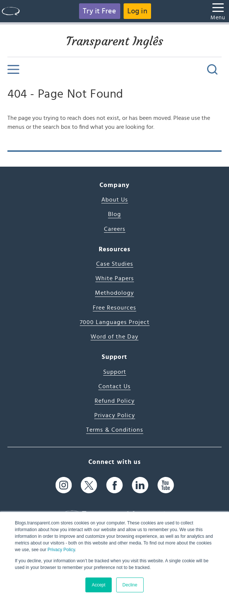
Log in (137, 11)
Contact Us (114, 386)
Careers (114, 229)
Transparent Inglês (114, 41)
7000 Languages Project (115, 322)
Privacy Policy (61, 549)
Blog (114, 214)
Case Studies (114, 264)
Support (114, 372)
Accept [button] (98, 585)
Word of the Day (114, 337)
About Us (114, 200)
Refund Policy (115, 401)
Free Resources (114, 308)
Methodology (114, 293)
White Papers (114, 278)
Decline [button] (129, 585)
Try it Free (99, 11)
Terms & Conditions (114, 430)
